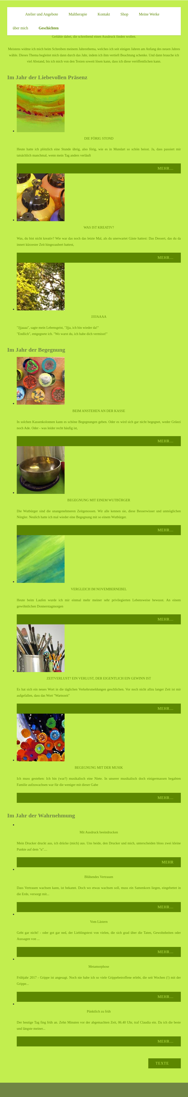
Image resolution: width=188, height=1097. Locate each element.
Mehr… (166, 168)
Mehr (168, 862)
